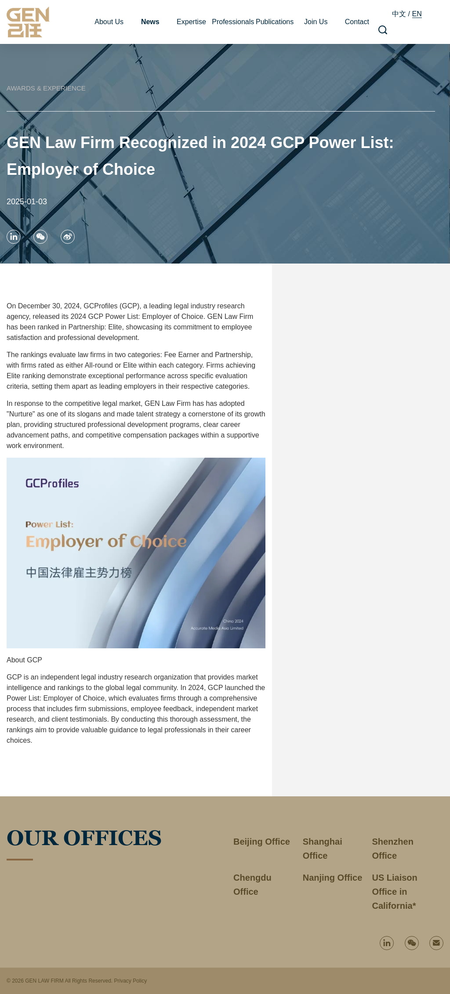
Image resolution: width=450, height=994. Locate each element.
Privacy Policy (130, 981)
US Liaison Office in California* (394, 892)
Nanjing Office (333, 877)
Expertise (191, 21)
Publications (275, 21)
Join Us (315, 21)
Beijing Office (261, 841)
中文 (399, 14)
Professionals (233, 21)
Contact (357, 21)
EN (417, 14)
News (150, 21)
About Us (108, 21)
